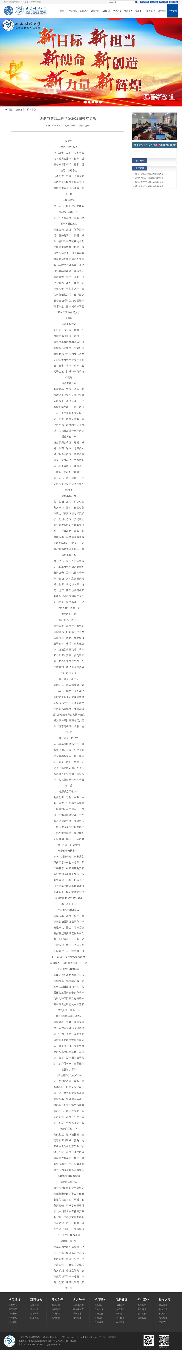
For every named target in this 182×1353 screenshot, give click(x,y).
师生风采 (34, 1318)
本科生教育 (78, 1305)
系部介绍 (13, 1318)
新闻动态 (84, 11)
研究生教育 (78, 1309)
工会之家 (120, 1322)
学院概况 (73, 11)
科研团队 (99, 1318)
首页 (62, 11)
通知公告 (34, 1309)
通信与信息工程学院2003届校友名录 (149, 178)
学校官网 (144, 2)
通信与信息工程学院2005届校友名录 (149, 186)
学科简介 (99, 1305)
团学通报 (142, 1309)
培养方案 (77, 1313)
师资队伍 (95, 11)
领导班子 (13, 1309)
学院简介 (13, 1305)
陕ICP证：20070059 (107, 1337)
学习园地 (120, 1318)
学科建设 (99, 1309)
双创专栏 (120, 1313)
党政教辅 (56, 1318)
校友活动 (163, 1313)
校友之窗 (173, 11)
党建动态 (120, 1305)
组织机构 (13, 1313)
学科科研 (117, 11)
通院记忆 (163, 1318)
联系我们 (163, 1322)
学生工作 (150, 11)
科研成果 (99, 1322)
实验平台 (139, 11)
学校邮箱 (163, 2)
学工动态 (142, 1305)
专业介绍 (13, 1322)
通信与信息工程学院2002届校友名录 (149, 174)
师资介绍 (56, 1305)
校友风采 (163, 1305)
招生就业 (162, 11)
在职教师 (56, 1309)
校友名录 (31, 109)
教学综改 (77, 1318)
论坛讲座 (34, 1313)
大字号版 (173, 2)
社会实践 (142, 1318)
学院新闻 (34, 1305)
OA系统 (154, 2)
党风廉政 (120, 1309)
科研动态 (99, 1313)
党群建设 (128, 11)
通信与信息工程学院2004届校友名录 (149, 182)
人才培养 (106, 11)
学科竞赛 (142, 1313)
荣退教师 (56, 1313)
